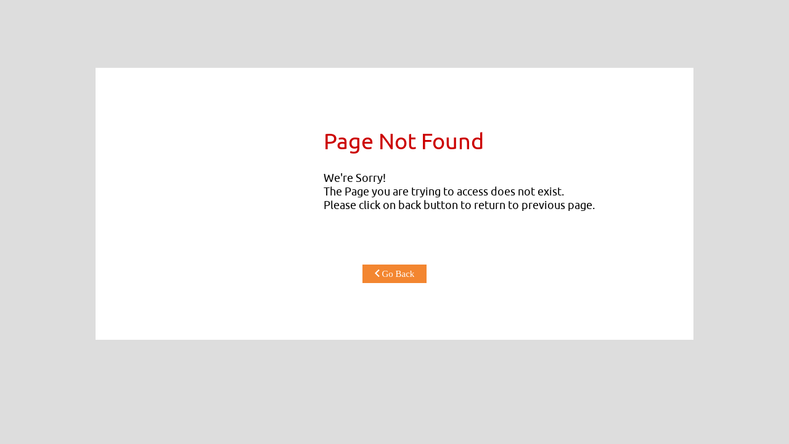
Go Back (395, 274)
